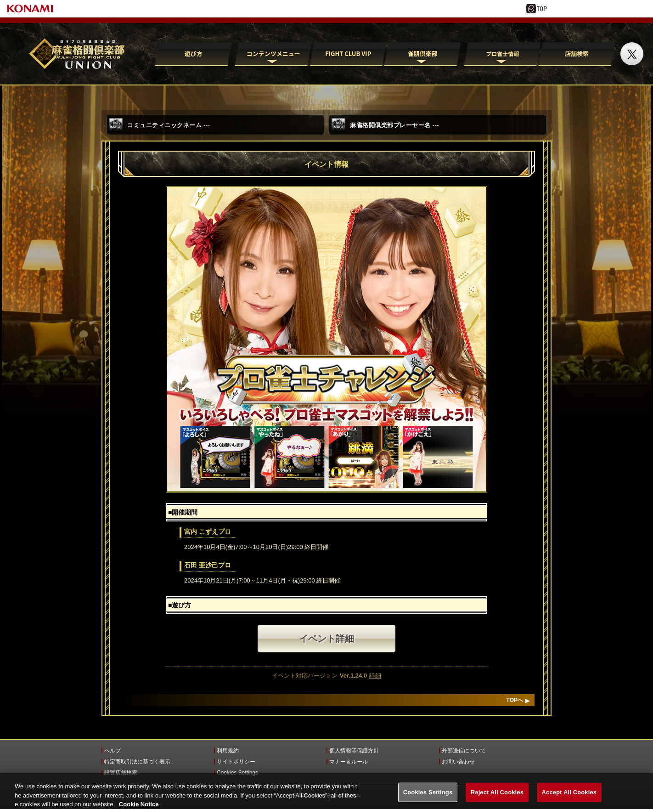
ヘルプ (112, 750)
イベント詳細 (326, 639)
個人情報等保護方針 (354, 750)
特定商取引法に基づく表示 (137, 761)
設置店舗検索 (120, 772)
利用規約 (228, 750)
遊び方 (194, 53)
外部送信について (464, 750)
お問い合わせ (458, 761)
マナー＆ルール (348, 761)
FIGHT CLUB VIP (348, 53)
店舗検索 (577, 53)
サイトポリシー (236, 761)
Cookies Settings (237, 772)
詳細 (375, 675)
